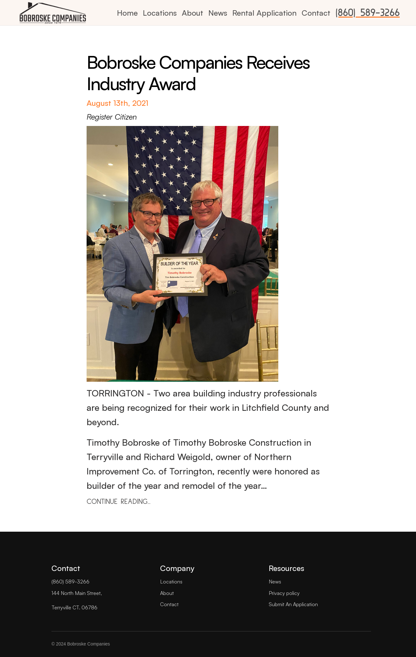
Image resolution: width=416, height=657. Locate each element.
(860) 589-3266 (367, 12)
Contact (316, 13)
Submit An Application (293, 604)
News (217, 13)
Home (127, 13)
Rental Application (264, 13)
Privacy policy (284, 593)
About (192, 13)
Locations (160, 13)
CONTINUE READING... (118, 501)
